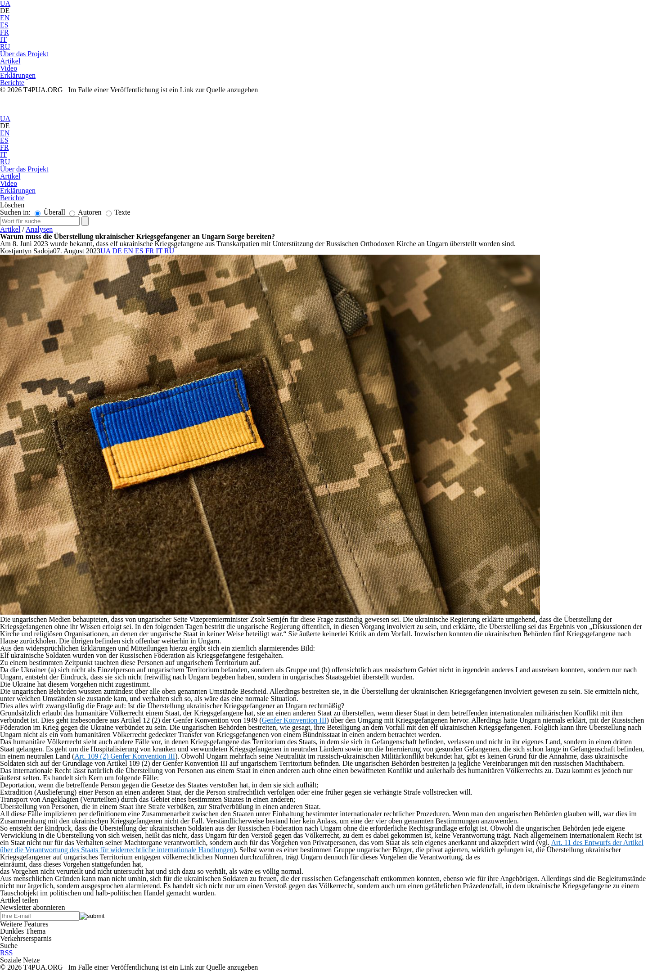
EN (4, 18)
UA (5, 118)
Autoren (85, 212)
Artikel (10, 229)
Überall (50, 212)
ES (4, 25)
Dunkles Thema (22, 931)
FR (4, 32)
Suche (9, 945)
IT (3, 39)
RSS (6, 953)
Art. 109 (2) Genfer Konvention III (124, 756)
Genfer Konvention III (294, 720)
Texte (118, 212)
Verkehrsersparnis (26, 938)
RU (5, 46)
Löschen (12, 205)
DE (4, 10)
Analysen (39, 229)
